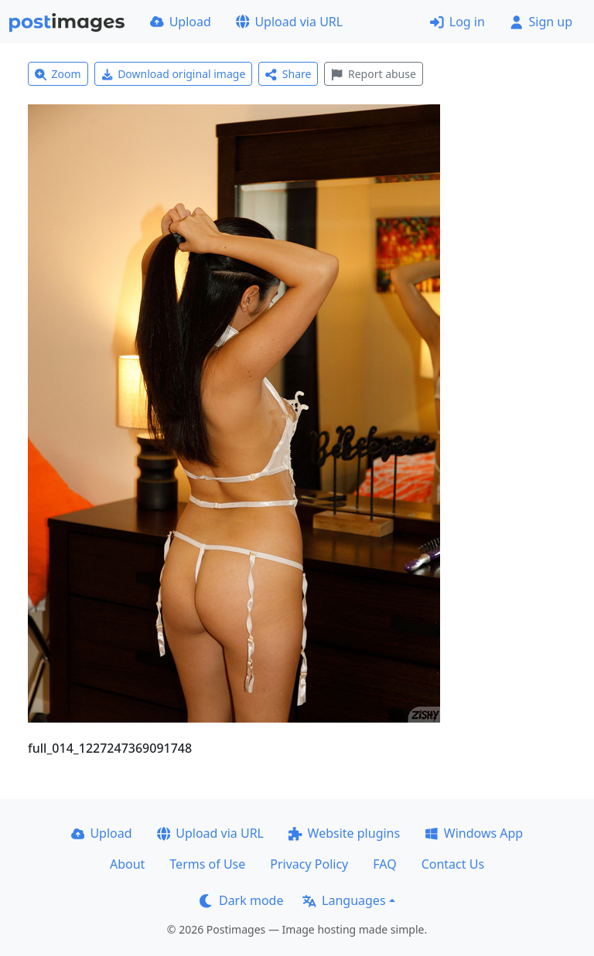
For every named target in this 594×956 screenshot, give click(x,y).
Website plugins (344, 833)
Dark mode (241, 900)
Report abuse (373, 73)
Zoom (58, 73)
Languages (343, 900)
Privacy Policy (309, 864)
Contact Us (453, 864)
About (127, 864)
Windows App (474, 833)
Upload (180, 21)
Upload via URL (289, 21)
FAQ (384, 864)
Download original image (173, 73)
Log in (457, 21)
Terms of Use (207, 864)
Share (288, 73)
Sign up (541, 21)
